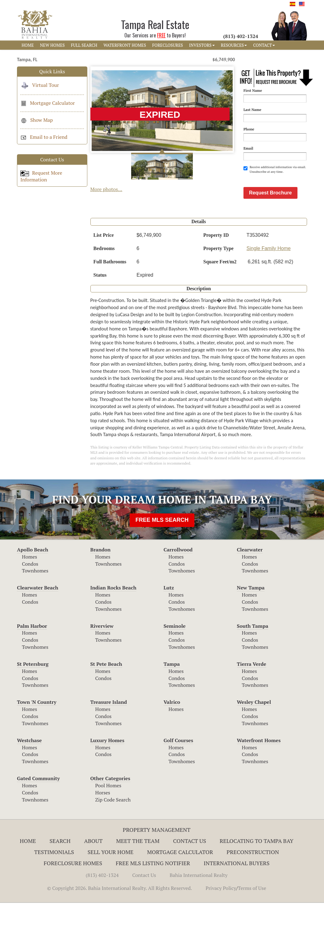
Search (59, 865)
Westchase (29, 764)
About (93, 865)
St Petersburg (32, 688)
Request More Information (41, 176)
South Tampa (252, 650)
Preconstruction (252, 876)
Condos (30, 588)
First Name (252, 90)
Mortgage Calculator (47, 103)
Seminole (174, 650)
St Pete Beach (106, 688)
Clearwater (250, 573)
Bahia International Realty (199, 899)
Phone (248, 129)
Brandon (100, 573)
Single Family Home (269, 272)
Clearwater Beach (37, 611)
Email (248, 148)
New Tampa (251, 611)
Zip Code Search (113, 823)
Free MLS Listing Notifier (153, 887)
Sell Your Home (111, 876)
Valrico (172, 726)
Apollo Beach (32, 573)
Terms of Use (252, 912)
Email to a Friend (43, 137)
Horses (102, 816)
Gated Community (38, 802)
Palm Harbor (32, 650)
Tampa (172, 688)
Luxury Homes (107, 764)
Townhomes (35, 594)
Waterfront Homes (259, 764)
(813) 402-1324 (102, 899)
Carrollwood (178, 573)
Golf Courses (178, 764)
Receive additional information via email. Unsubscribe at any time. (274, 169)
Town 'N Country (36, 726)
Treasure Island (108, 726)
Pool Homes (108, 809)
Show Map (36, 120)
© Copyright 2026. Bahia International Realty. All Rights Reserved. (119, 912)
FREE (161, 35)
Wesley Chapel (254, 726)
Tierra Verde (251, 688)
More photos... (106, 189)
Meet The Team (138, 865)
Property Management (157, 853)
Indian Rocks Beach (113, 611)
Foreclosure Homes (73, 887)
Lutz (169, 611)
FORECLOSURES (167, 45)
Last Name (252, 109)
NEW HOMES (52, 45)
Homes (29, 580)
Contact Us (189, 865)
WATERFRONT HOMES (124, 45)
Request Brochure (270, 216)
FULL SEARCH (84, 45)
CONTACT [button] (264, 45)
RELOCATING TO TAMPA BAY (256, 865)
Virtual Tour (39, 85)
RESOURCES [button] (234, 45)
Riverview (102, 650)
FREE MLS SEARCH (162, 544)
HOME (28, 45)
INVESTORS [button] (202, 45)
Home (28, 865)
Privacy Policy (221, 912)
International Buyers (236, 887)
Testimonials (54, 876)
